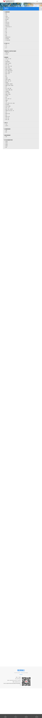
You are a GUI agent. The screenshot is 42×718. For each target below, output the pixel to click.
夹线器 (7, 16)
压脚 (6, 32)
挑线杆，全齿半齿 (8, 63)
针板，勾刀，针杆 (8, 58)
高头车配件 (7, 38)
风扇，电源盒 (8, 92)
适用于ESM (7, 52)
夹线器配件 (7, 91)
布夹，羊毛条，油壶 (9, 66)
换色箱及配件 (8, 61)
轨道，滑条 (7, 64)
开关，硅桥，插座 (8, 88)
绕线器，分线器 (8, 94)
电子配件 (7, 95)
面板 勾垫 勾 (8, 25)
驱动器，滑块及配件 (9, 69)
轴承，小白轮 (8, 67)
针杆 (6, 34)
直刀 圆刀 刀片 (7, 43)
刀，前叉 (7, 60)
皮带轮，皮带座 (8, 79)
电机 (6, 97)
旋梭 (6, 20)
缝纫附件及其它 (8, 37)
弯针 (6, 13)
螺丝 (6, 35)
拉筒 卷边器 (8, 23)
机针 (6, 31)
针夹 (6, 29)
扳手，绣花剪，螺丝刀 (9, 70)
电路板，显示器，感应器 (10, 85)
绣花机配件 (7, 57)
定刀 (6, 47)
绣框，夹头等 (8, 73)
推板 (6, 28)
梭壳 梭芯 (7, 19)
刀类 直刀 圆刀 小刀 (9, 26)
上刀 (6, 46)
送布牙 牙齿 (8, 22)
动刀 (6, 44)
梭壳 (6, 76)
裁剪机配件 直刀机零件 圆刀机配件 (10, 51)
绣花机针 (7, 82)
